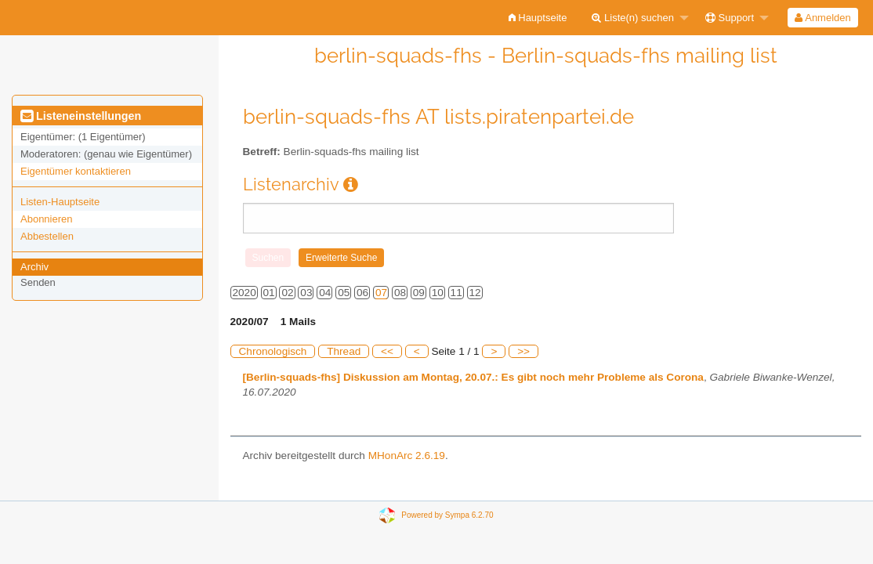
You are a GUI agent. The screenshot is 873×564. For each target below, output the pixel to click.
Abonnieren (46, 219)
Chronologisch (273, 351)
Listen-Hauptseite (60, 202)
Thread (343, 351)
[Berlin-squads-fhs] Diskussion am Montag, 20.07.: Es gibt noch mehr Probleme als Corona (473, 377)
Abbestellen (47, 236)
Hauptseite (538, 18)
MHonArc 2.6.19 (406, 455)
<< (387, 351)
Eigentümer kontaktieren (75, 171)
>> (523, 351)
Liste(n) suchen (633, 18)
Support (729, 18)
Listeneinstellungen (80, 116)
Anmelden (822, 18)
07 (381, 292)
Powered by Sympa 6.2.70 (447, 514)
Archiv (34, 267)
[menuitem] (538, 17)
